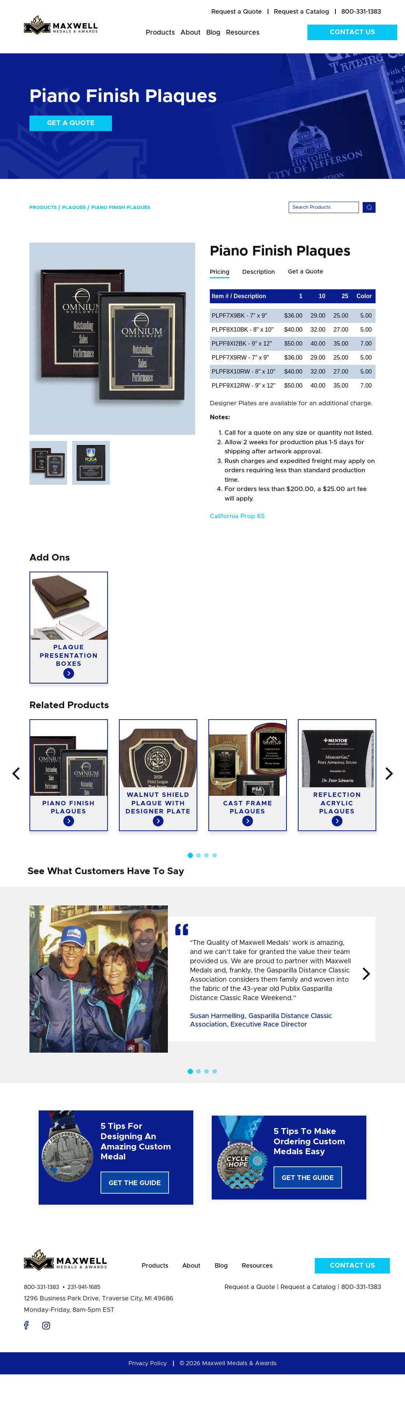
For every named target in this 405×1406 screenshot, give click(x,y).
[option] (112, 339)
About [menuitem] (190, 32)
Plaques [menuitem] (74, 207)
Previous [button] (38, 974)
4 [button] (214, 856)
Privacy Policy (147, 1366)
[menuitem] (236, 11)
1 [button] (190, 855)
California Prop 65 (237, 516)
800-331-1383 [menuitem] (361, 11)
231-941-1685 (84, 1290)
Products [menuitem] (160, 32)
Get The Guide (135, 1183)
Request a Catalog (308, 1289)
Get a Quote (71, 123)
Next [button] (366, 974)
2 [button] (198, 856)
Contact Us (352, 32)
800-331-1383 (41, 1290)
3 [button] (206, 856)
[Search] (324, 207)
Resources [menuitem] (243, 32)
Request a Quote (250, 1289)
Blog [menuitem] (213, 32)
